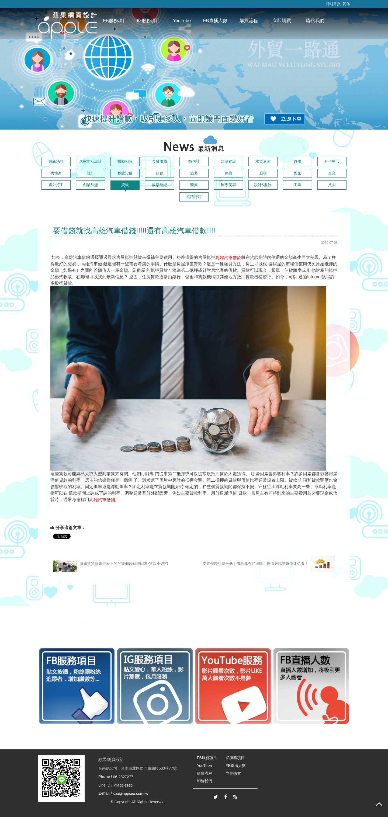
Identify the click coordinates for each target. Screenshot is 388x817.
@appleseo (123, 785)
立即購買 (282, 20)
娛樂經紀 (159, 185)
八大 (332, 185)
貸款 (125, 185)
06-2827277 (123, 777)
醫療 (194, 185)
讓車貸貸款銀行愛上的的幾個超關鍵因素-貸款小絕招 (110, 564)
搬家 (297, 173)
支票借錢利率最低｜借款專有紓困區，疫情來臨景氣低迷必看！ (269, 564)
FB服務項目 (115, 20)
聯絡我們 (315, 20)
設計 (90, 173)
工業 (297, 185)
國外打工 (56, 185)
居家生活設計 (90, 161)
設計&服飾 (263, 185)
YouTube (182, 20)
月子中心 (332, 161)
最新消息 (56, 161)
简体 (346, 4)
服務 (263, 173)
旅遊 (194, 173)
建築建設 (228, 161)
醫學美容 (228, 185)
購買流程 (249, 20)
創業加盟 (90, 185)
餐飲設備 (125, 173)
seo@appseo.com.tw (130, 793)
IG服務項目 (148, 20)
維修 (297, 161)
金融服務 (159, 161)
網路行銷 (194, 196)
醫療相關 (125, 161)
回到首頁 (333, 4)
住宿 (228, 173)
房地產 (56, 173)
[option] (77, 686)
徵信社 (194, 161)
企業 (332, 173)
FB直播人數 (215, 20)
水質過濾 (263, 161)
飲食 (159, 173)
